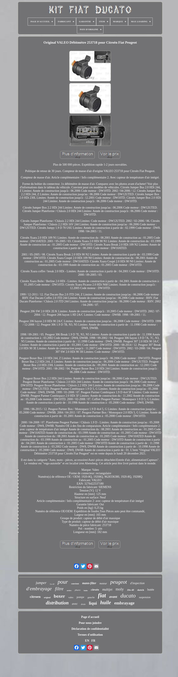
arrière (69, 590)
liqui (93, 603)
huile (105, 602)
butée (150, 589)
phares (78, 590)
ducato (128, 596)
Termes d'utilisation (90, 634)
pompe (80, 597)
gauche (91, 597)
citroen (35, 597)
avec (75, 603)
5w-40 (52, 584)
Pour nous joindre (90, 622)
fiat (102, 595)
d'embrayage (39, 588)
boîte (86, 590)
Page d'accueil (90, 617)
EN (87, 640)
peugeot (118, 582)
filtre (59, 588)
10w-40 (130, 590)
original (47, 597)
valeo (70, 597)
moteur (103, 583)
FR (93, 640)
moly (120, 589)
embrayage (124, 603)
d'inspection (137, 583)
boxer (59, 596)
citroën (95, 589)
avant (113, 597)
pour (63, 582)
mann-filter (89, 583)
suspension (145, 597)
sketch (140, 590)
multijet (107, 589)
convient (75, 583)
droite (83, 604)
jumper (41, 583)
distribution (57, 602)
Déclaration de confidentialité (90, 628)
